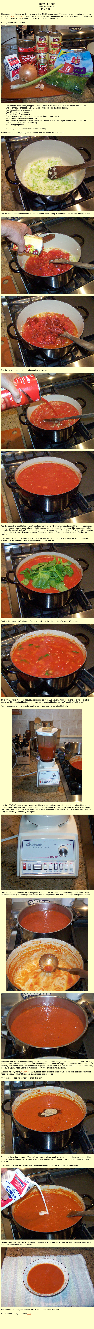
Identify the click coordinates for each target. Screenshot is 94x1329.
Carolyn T (25, 1072)
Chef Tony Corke (15, 16)
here (29, 1314)
